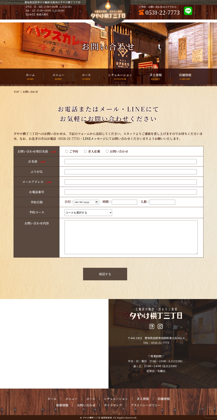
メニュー (58, 77)
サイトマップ (113, 405)
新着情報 (62, 405)
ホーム (30, 77)
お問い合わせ (86, 405)
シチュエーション (120, 77)
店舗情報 (185, 77)
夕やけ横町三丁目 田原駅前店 (97, 417)
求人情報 (156, 77)
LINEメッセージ (94, 138)
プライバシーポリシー (146, 405)
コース (86, 77)
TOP (16, 91)
